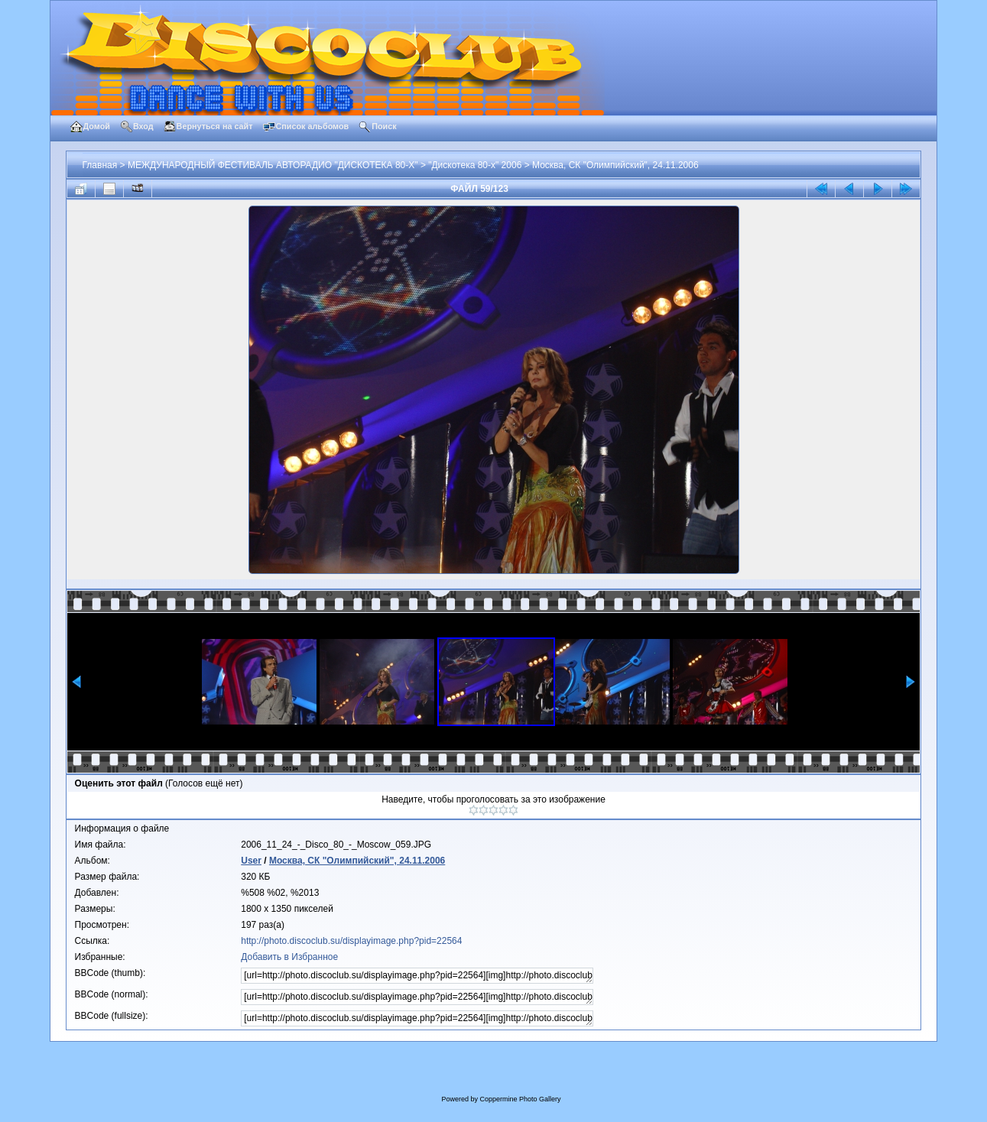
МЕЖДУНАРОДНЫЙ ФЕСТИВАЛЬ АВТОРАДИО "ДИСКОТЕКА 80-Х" (273, 165)
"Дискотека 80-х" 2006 (474, 165)
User (251, 860)
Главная (100, 165)
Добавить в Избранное (289, 957)
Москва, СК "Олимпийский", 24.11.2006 (615, 165)
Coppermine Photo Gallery (519, 1099)
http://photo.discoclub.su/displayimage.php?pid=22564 (351, 941)
